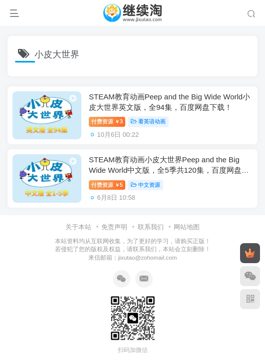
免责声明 (114, 227)
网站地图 (187, 227)
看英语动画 (148, 121)
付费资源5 (107, 185)
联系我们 (151, 227)
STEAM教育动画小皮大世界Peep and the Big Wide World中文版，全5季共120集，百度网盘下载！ (169, 170)
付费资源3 (107, 121)
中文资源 (145, 185)
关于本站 (78, 227)
